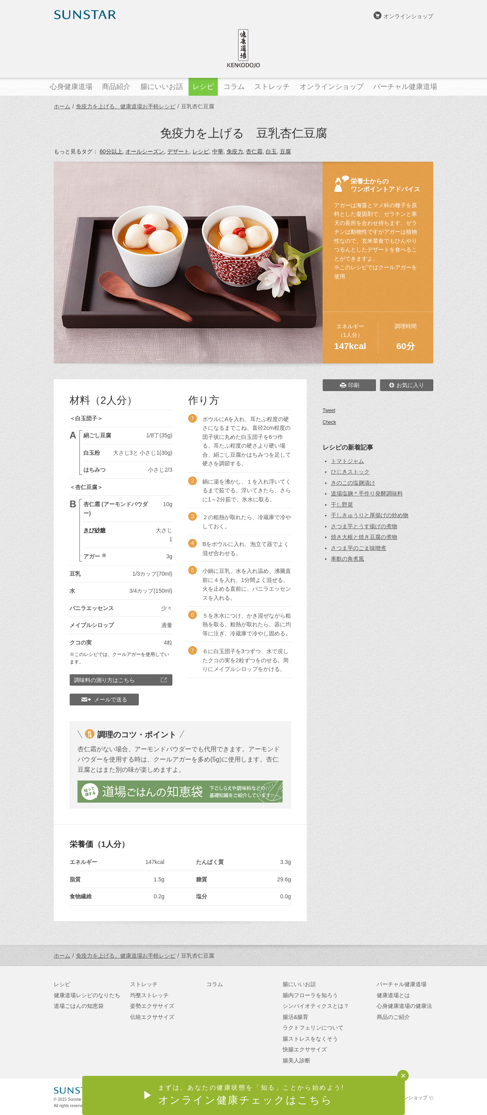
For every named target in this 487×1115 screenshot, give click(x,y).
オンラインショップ (408, 16)
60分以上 (111, 151)
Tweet (329, 410)
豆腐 (285, 151)
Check (329, 422)
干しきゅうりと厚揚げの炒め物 (369, 515)
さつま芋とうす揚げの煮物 (364, 526)
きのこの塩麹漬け (353, 483)
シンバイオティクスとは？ (316, 1006)
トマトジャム (347, 461)
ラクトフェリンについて (313, 1027)
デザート (178, 151)
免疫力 (235, 151)
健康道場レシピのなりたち (87, 995)
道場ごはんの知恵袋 (79, 1006)
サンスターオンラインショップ (394, 1097)
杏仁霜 (254, 151)
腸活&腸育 (295, 1017)
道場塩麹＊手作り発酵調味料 (367, 493)
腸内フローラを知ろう (310, 995)
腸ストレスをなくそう (310, 1039)
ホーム (62, 106)
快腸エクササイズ (305, 1049)
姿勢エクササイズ (152, 1006)
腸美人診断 (296, 1060)
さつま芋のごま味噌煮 (358, 548)
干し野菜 (342, 504)
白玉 (271, 151)
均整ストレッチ (149, 995)
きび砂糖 (94, 530)
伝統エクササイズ (152, 1017)
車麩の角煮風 (347, 559)
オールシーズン (144, 151)
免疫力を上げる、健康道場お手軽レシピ (126, 106)
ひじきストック (350, 472)
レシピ (201, 151)
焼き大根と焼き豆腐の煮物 (364, 537)
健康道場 (243, 48)
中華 (217, 151)
